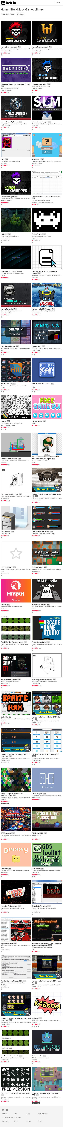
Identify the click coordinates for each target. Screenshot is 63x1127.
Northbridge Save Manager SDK (11, 981)
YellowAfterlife (36, 797)
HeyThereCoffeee (6, 238)
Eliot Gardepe (5, 498)
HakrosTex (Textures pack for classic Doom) (15, 84)
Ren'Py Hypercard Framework (42, 679)
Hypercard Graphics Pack (9, 494)
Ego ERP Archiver (7, 943)
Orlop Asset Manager (8, 346)
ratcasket (3, 462)
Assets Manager (6, 384)
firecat (34, 646)
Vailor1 (3, 387)
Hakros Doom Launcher (9, 47)
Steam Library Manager (39, 122)
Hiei (33, 949)
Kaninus (3, 721)
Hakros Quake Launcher (40, 47)
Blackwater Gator (6, 533)
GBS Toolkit (36, 869)
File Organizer (5, 532)
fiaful (33, 462)
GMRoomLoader (37, 567)
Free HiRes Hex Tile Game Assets (12, 642)
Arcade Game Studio (39, 642)
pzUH (33, 423)
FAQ (15, 1114)
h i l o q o (3, 608)
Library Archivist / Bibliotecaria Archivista (46, 196)
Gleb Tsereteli (36, 571)
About (4, 1114)
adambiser (4, 163)
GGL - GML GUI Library (8, 271)
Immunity (34, 837)
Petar (2, 571)
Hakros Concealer (7, 309)
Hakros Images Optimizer (9, 122)
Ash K (33, 608)
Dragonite (35, 277)
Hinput (3, 605)
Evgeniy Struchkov (37, 238)
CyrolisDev (35, 1099)
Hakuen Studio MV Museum (41, 309)
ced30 (3, 275)
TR (2, 350)
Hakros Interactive (6, 51)
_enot (33, 387)
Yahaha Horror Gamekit (9, 679)
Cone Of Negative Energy (8, 425)
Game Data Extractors (39, 906)
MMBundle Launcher (39, 605)
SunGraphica (5, 1099)
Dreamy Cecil (36, 350)
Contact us (42, 1114)
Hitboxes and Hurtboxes (9, 459)
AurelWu (3, 799)
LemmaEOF (35, 872)
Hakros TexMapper (7, 197)
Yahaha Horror (5, 683)
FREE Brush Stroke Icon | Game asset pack (15, 1093)
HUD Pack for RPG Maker (40, 532)
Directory (4, 869)
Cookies (40, 1121)
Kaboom (35, 1018)
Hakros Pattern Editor (39, 84)
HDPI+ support (37, 794)
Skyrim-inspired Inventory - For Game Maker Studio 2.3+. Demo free (47, 944)
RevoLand (35, 125)
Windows (20, 14)
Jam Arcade (36, 159)
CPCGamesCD (6, 833)
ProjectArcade (37, 234)
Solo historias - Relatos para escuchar (42, 202)
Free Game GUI (37, 421)
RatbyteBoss (4, 646)
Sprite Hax (4, 717)
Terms (16, 1121)
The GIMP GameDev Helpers (41, 459)
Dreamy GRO (36, 346)
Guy (2, 910)
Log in (58, 3)
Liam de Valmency (37, 163)
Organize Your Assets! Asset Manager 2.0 (45, 754)
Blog (28, 1114)
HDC (2, 159)
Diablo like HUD (37, 833)
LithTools (4, 234)
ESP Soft (3, 837)
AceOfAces (4, 985)
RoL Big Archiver (6, 567)
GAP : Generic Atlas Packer (41, 384)
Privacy (28, 1121)
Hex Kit (3, 421)
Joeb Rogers (4, 872)
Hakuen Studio (36, 313)
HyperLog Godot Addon (9, 906)
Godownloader (37, 1056)
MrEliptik (34, 1059)
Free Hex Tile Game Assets (10, 1056)
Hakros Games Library (30, 9)
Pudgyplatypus (36, 760)
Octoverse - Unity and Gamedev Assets (43, 533)
